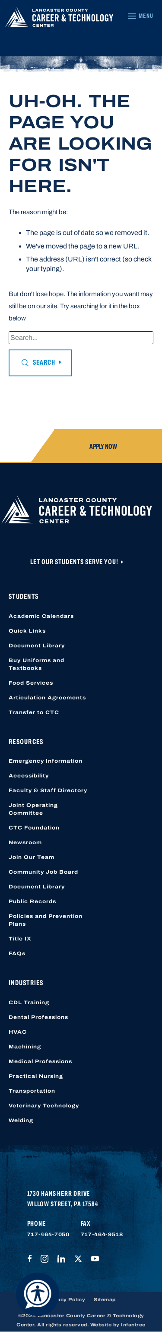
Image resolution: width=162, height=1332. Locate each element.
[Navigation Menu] (140, 16)
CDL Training (29, 1002)
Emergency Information (46, 761)
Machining (25, 1047)
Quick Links (27, 631)
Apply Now (103, 446)
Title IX (20, 939)
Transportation (32, 1091)
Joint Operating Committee (33, 809)
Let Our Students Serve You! (75, 561)
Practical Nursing (36, 1076)
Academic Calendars (41, 616)
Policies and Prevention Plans (46, 920)
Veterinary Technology (44, 1106)
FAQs (17, 953)
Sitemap (105, 1299)
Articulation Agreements (47, 698)
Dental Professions (38, 1017)
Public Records (32, 901)
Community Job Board (43, 872)
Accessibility (29, 776)
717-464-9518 (102, 1234)
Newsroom (25, 842)
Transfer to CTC (34, 712)
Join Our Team (31, 857)
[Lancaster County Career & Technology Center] (59, 19)
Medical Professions (40, 1061)
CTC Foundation (34, 828)
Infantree (133, 1324)
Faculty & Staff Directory (48, 790)
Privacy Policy (65, 1299)
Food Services (31, 683)
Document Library (37, 646)
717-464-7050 (48, 1234)
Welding (21, 1120)
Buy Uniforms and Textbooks (36, 664)
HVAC (18, 1032)
